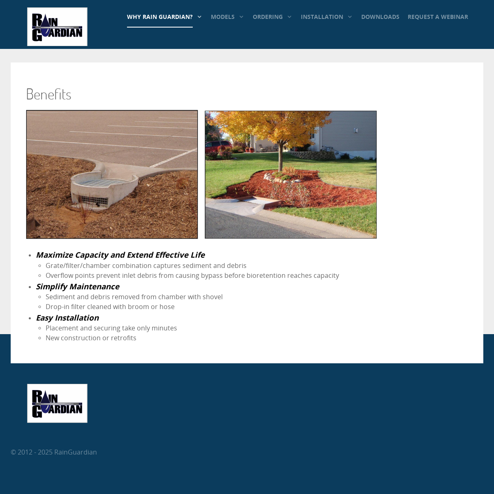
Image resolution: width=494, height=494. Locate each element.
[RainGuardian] (57, 44)
